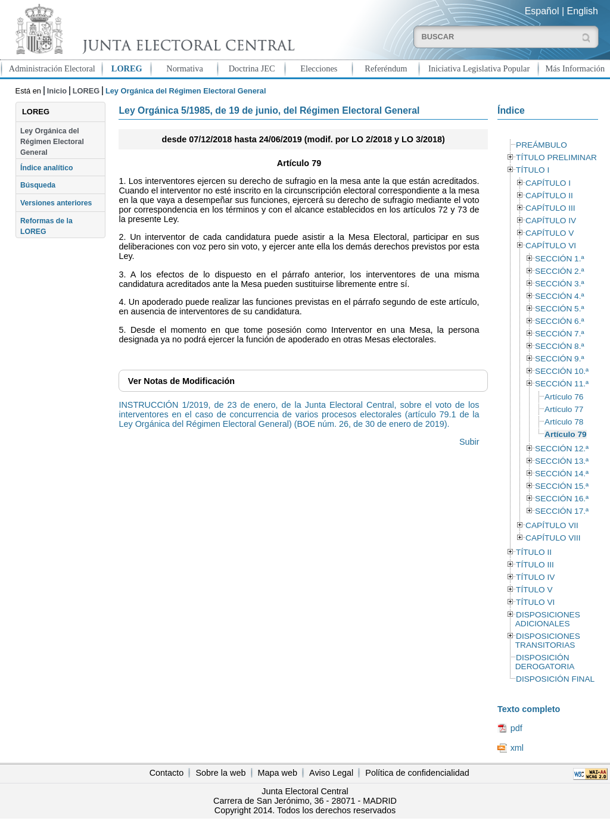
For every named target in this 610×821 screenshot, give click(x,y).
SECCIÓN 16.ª (562, 498)
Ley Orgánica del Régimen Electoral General (52, 142)
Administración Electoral (52, 68)
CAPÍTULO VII (551, 525)
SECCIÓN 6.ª (559, 321)
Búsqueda (37, 185)
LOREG (126, 68)
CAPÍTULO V (549, 233)
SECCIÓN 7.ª (559, 333)
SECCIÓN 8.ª (559, 346)
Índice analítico (46, 168)
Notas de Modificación (181, 381)
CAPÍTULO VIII (553, 537)
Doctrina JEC (252, 68)
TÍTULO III (535, 564)
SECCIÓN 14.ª (562, 473)
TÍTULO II (534, 552)
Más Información (575, 68)
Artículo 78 (563, 421)
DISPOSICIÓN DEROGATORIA (545, 662)
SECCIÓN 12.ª (562, 448)
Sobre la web (220, 773)
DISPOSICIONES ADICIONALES (547, 619)
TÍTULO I (532, 170)
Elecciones (318, 68)
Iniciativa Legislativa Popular (479, 68)
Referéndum (386, 68)
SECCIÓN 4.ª (559, 296)
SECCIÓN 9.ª (559, 358)
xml (517, 748)
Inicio (57, 90)
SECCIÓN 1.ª (559, 258)
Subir (469, 442)
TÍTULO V (534, 589)
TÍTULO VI (535, 602)
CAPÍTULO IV (550, 220)
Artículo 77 (563, 409)
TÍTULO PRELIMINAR (556, 157)
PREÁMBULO (541, 145)
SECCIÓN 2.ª (559, 271)
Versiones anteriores (56, 203)
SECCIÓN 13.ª (562, 461)
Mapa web (277, 773)
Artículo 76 (563, 396)
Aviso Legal (331, 773)
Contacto (167, 773)
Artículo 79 (565, 434)
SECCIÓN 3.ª (559, 283)
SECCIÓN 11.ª (562, 383)
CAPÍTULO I (548, 183)
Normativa (184, 68)
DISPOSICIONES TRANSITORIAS (547, 641)
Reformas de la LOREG (46, 226)
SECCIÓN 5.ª (559, 308)
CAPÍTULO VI (550, 245)
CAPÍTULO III (550, 208)
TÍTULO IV (535, 577)
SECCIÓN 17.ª (562, 511)
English (582, 11)
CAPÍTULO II (549, 195)
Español (542, 11)
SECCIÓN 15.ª (562, 486)
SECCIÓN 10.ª (562, 371)
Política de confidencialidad (417, 773)
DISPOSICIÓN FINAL (555, 679)
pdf (516, 728)
